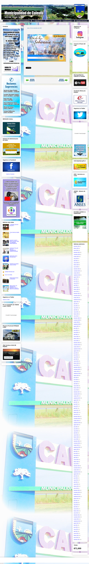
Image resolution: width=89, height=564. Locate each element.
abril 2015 (76, 457)
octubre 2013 (76, 494)
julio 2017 (75, 402)
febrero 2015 (76, 461)
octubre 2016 (76, 420)
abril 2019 (76, 359)
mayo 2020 (76, 332)
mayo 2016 (76, 430)
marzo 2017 (76, 410)
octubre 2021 (76, 297)
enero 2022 (76, 291)
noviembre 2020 (77, 320)
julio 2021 (75, 303)
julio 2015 (75, 451)
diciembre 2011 (77, 539)
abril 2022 (76, 285)
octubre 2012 (76, 519)
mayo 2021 (76, 307)
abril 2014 (76, 482)
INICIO (10, 21)
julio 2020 (75, 328)
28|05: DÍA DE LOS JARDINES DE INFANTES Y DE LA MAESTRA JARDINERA (14, 287)
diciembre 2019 (77, 342)
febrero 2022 (76, 289)
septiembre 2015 (77, 447)
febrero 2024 (76, 248)
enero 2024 (76, 250)
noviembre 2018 (77, 369)
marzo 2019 (76, 361)
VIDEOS (53, 21)
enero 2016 (76, 439)
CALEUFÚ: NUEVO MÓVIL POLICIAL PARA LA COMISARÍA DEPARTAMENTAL (14, 242)
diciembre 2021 (77, 293)
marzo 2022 (76, 287)
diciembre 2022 (77, 268)
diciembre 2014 (77, 465)
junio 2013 (76, 502)
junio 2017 (76, 404)
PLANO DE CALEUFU (67, 21)
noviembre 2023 (77, 254)
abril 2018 (76, 383)
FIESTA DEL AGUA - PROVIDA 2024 (14, 257)
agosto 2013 (76, 498)
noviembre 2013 (77, 492)
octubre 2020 (76, 322)
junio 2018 (76, 379)
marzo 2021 (76, 311)
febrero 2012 (76, 535)
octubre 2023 (76, 256)
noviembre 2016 (77, 418)
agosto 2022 (76, 277)
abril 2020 (76, 334)
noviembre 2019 (77, 344)
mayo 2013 (76, 504)
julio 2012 (75, 525)
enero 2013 (76, 512)
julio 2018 (75, 377)
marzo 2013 (76, 508)
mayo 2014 (76, 480)
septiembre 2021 (77, 299)
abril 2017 (76, 408)
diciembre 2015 (77, 441)
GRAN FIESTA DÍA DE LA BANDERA (14, 278)
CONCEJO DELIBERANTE (24, 21)
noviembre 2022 (77, 270)
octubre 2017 (76, 396)
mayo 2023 (76, 258)
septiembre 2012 (77, 521)
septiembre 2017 (77, 398)
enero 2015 (76, 463)
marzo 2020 (76, 336)
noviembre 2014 (77, 467)
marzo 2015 (76, 459)
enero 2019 (76, 365)
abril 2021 (76, 309)
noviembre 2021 (77, 295)
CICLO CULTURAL (8, 274)
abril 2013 (76, 506)
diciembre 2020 (77, 318)
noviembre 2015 (77, 443)
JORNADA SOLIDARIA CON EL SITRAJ (14, 264)
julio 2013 (75, 500)
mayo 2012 (76, 529)
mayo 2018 (76, 381)
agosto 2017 (76, 400)
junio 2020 (76, 330)
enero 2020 (76, 340)
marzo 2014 (76, 484)
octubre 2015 (76, 445)
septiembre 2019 (77, 348)
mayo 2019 (76, 357)
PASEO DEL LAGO (38, 21)
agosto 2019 (76, 350)
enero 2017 (76, 414)
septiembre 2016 (77, 422)
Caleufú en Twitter (6, 299)
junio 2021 (76, 305)
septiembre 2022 (77, 275)
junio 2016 (76, 428)
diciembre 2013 (77, 490)
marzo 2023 (76, 262)
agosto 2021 (76, 301)
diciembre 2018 (77, 367)
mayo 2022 (76, 283)
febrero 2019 (76, 363)
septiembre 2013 (77, 496)
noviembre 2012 (77, 517)
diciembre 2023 (77, 252)
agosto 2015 (76, 449)
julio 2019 (75, 352)
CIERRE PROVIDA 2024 (9, 271)
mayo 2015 (76, 455)
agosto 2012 (76, 523)
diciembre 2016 (77, 416)
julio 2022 (75, 279)
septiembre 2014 (77, 471)
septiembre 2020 (77, 324)
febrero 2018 (76, 387)
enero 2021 (76, 316)
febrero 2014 (76, 486)
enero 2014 (76, 488)
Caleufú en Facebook (10, 174)
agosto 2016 (76, 424)
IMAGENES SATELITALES (82, 21)
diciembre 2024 (77, 246)
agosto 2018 (76, 375)
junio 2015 (76, 453)
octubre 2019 (76, 346)
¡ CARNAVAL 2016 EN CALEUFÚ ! (14, 225)
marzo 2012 (76, 533)
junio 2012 (76, 527)
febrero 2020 (76, 338)
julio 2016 (75, 426)
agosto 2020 (76, 326)
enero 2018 (76, 389)
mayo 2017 (76, 406)
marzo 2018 (76, 385)
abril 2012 (76, 531)
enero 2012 (76, 537)
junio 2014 (76, 478)
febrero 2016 (76, 437)
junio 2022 (76, 281)
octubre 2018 (76, 371)
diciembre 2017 (77, 391)
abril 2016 (76, 432)
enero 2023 (76, 266)
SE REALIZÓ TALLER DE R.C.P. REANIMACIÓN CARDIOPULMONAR (14, 250)
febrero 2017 (76, 412)
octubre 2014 (76, 469)
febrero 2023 (76, 264)
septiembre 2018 (77, 373)
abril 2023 (76, 260)
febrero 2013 (76, 510)
